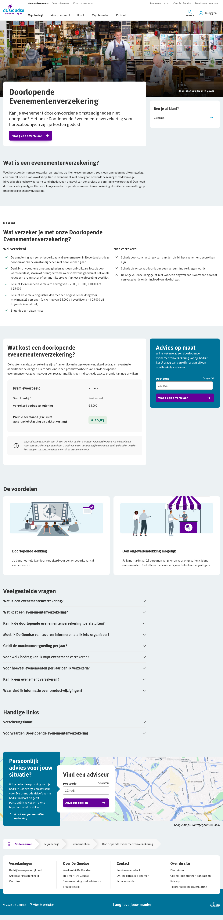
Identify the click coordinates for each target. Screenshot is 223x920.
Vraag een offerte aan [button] (28, 136)
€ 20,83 (97, 422)
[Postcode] (184, 380)
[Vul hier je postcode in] (184, 387)
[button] (15, 10)
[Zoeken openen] (189, 13)
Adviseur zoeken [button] (77, 806)
